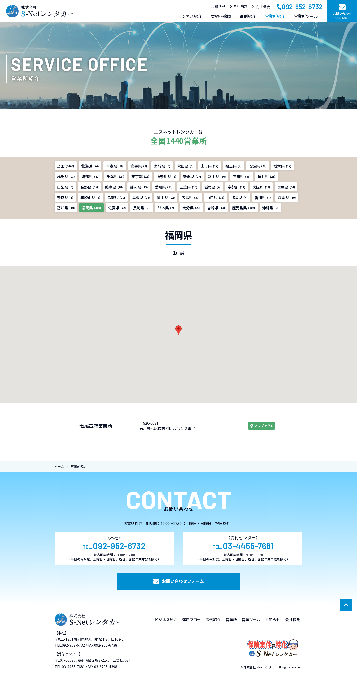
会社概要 (261, 6)
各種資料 (238, 6)
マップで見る (261, 425)
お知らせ (216, 6)
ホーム (59, 466)
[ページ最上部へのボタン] (346, 605)
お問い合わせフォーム (178, 581)
